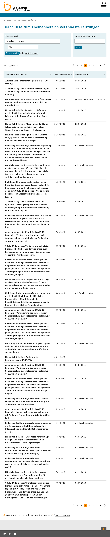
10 (100, 65)
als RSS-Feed (46, 515)
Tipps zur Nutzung (62, 515)
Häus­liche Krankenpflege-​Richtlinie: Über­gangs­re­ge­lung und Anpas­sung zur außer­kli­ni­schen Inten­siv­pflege (28, 102)
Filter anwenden (12, 53)
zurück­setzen (31, 53)
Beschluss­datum (62, 74)
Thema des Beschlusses (16, 74)
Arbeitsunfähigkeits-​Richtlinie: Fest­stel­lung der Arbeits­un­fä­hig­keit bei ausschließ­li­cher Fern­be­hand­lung (27, 91)
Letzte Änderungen (30, 515)
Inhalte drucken (13, 515)
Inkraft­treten (81, 74)
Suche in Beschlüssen (85, 36)
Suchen (78, 47)
